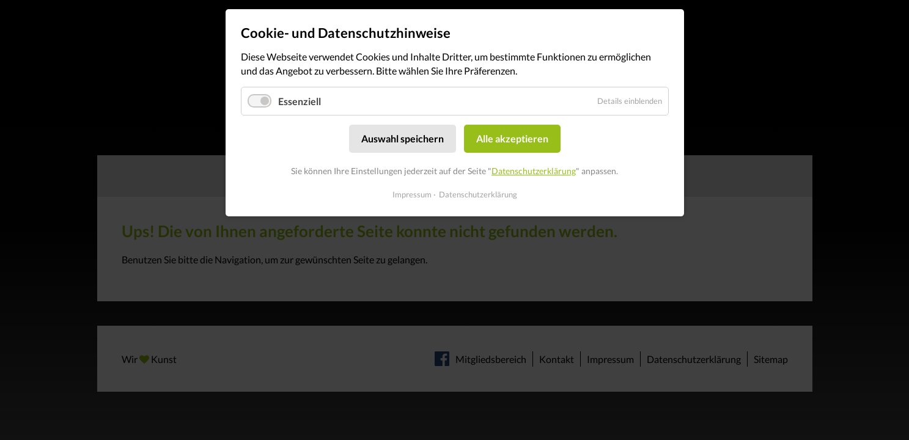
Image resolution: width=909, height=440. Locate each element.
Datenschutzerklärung (533, 171)
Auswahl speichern (402, 138)
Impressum (412, 194)
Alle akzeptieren (512, 138)
